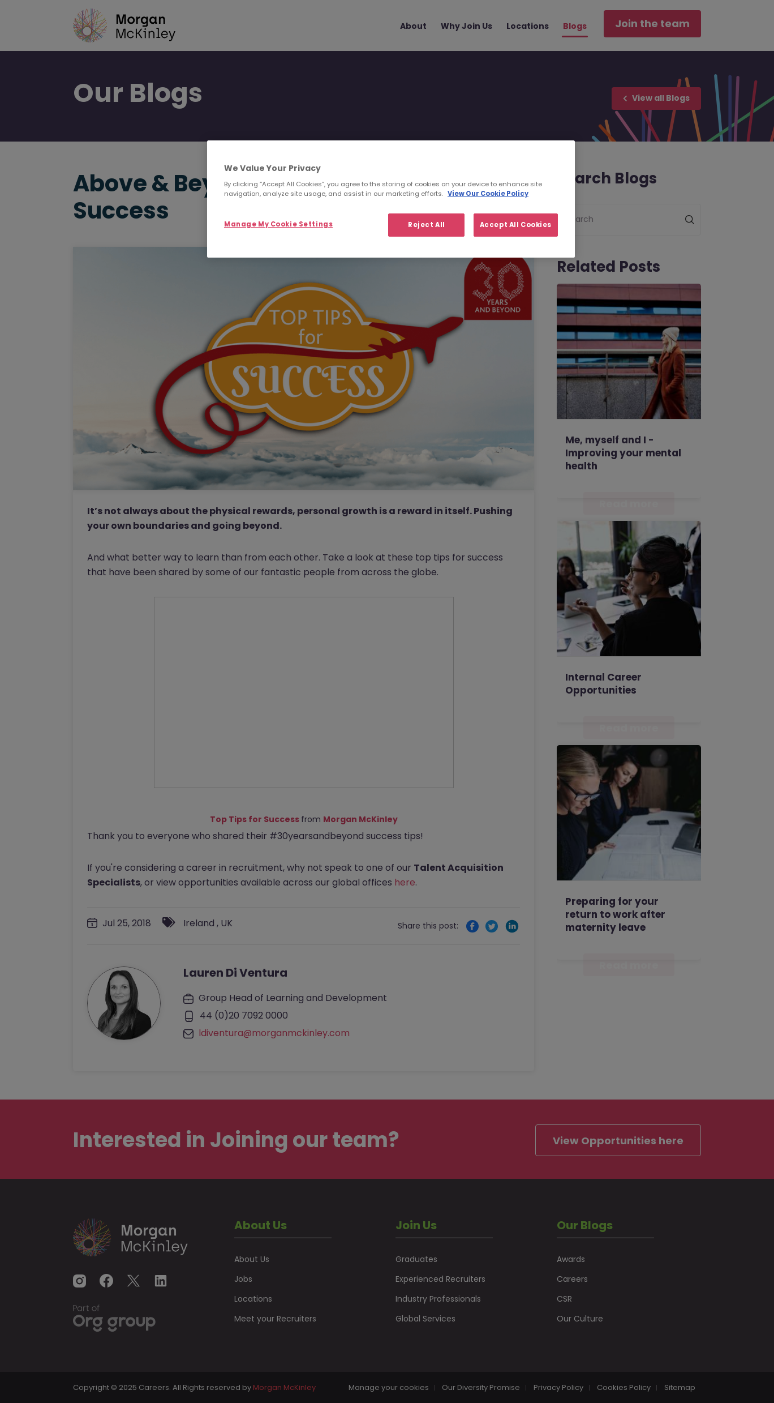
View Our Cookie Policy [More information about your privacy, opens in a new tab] (488, 193)
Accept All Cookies (516, 224)
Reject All (426, 224)
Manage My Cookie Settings (278, 224)
